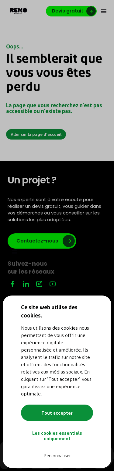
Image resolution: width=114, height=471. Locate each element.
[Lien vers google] (42, 241)
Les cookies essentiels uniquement (57, 435)
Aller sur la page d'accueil (36, 134)
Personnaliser (57, 455)
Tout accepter (57, 413)
